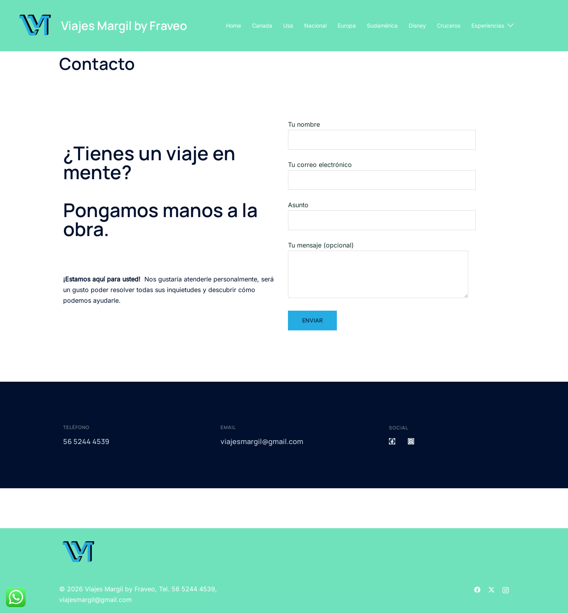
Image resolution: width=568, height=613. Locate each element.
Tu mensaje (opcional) (378, 270)
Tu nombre (382, 132)
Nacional (315, 25)
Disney (417, 25)
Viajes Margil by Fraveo (124, 25)
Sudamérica (382, 25)
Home (233, 25)
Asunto (382, 212)
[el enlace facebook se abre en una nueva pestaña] (477, 589)
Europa (347, 25)
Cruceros (448, 25)
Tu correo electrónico (382, 172)
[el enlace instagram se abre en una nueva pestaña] (506, 589)
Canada (262, 25)
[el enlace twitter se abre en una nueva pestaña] (491, 589)
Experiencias (487, 25)
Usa (288, 25)
